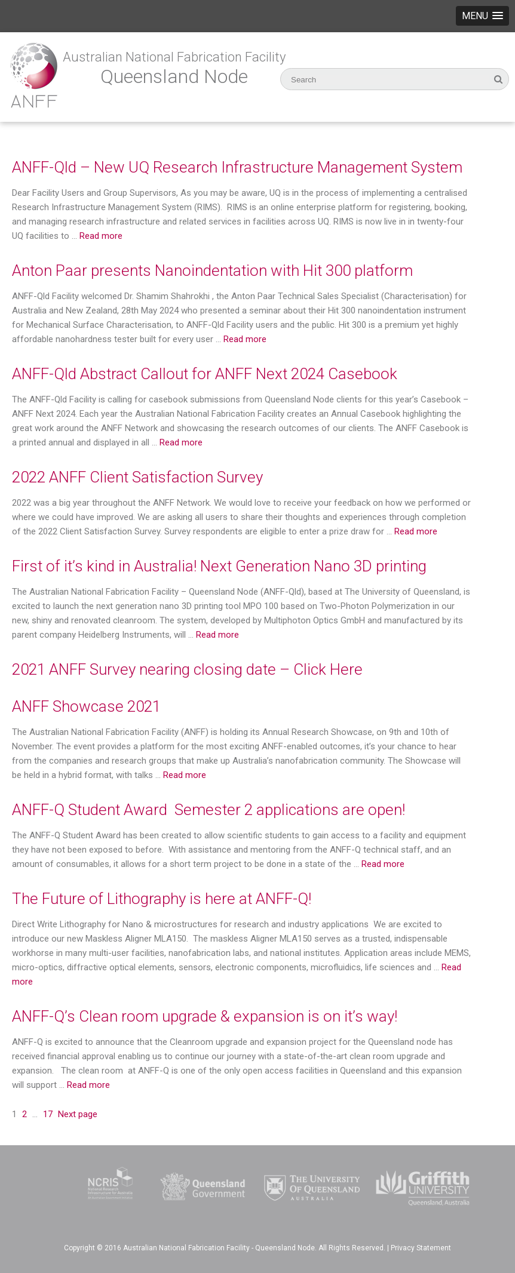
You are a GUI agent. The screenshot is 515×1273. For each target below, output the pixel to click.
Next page (77, 1114)
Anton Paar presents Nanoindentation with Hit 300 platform (212, 270)
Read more (100, 235)
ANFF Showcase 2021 (86, 706)
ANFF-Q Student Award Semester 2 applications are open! (208, 810)
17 (48, 1114)
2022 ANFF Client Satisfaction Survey (137, 477)
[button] (482, 16)
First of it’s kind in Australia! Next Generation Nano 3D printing (219, 566)
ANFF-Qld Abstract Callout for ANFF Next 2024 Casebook (204, 374)
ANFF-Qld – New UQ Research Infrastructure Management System (237, 167)
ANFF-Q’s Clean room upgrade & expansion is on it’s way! (204, 1016)
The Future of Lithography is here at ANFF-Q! (161, 899)
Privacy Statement (421, 1248)
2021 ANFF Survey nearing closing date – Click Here (187, 669)
